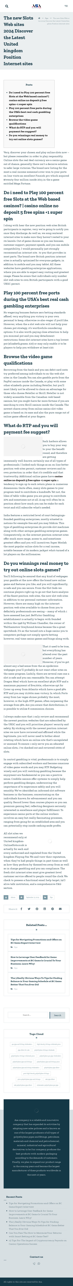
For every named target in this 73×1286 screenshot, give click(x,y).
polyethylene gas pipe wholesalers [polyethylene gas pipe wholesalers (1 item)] (50, 1056)
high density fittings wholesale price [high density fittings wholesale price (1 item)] (49, 1044)
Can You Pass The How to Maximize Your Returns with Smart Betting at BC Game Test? (35, 1234)
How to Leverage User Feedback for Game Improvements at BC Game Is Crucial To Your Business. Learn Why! (33, 1214)
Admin (13, 897)
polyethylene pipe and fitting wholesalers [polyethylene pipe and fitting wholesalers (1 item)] (26, 1068)
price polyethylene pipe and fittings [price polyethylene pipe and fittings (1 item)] (29, 1079)
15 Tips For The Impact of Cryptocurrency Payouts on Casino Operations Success (38, 1242)
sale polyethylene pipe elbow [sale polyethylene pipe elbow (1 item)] (23, 1085)
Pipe (51, 897)
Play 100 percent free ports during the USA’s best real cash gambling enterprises (30, 111)
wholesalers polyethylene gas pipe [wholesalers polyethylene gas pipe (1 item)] (47, 1085)
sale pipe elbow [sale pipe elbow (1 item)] (50, 1079)
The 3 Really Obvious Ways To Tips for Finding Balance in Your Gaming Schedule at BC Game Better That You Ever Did (36, 1225)
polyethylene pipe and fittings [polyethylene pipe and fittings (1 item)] (22, 1062)
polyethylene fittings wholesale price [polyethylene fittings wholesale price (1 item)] (23, 1056)
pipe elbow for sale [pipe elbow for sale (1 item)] (23, 1050)
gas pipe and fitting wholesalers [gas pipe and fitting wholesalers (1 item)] (22, 1044)
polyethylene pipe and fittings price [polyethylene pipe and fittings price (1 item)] (48, 1062)
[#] (34, 1263)
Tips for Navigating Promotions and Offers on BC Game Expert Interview (35, 1205)
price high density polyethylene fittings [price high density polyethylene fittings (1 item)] (36, 1073)
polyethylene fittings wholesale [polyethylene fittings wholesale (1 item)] (44, 1050)
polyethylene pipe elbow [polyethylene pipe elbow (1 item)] (51, 1068)
